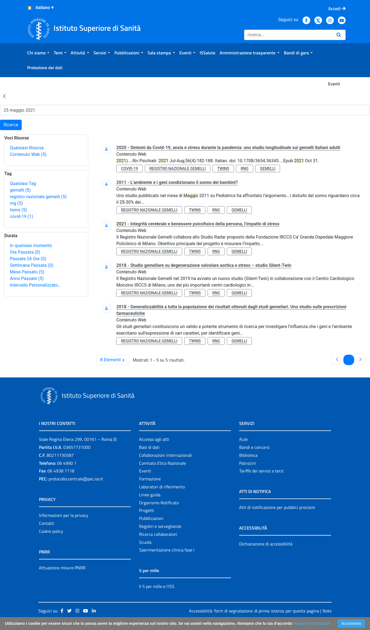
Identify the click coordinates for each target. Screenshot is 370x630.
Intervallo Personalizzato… (35, 285)
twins (18, 209)
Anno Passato (27, 278)
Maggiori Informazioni (311, 623)
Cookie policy (51, 531)
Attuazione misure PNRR (62, 567)
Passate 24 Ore (28, 258)
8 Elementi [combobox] (114, 360)
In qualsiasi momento (31, 245)
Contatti (46, 523)
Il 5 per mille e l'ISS (156, 586)
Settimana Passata (31, 265)
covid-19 (21, 216)
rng (16, 203)
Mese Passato (27, 272)
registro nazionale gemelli (38, 196)
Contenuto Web (28, 154)
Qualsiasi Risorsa (27, 147)
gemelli (20, 190)
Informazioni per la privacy (63, 515)
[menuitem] (38, 52)
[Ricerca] (288, 35)
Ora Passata (25, 252)
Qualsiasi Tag (23, 183)
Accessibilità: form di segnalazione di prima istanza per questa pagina (254, 610)
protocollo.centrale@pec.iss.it (76, 478)
